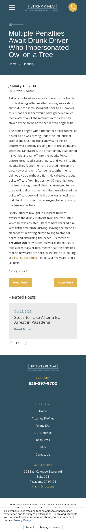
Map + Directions (43, 486)
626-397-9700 (43, 383)
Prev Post (20, 282)
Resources (43, 440)
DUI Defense (43, 433)
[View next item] (26, 343)
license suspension (26, 258)
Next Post (65, 282)
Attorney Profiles (43, 418)
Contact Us (43, 454)
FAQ (43, 447)
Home (43, 411)
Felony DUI (43, 426)
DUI (28, 271)
